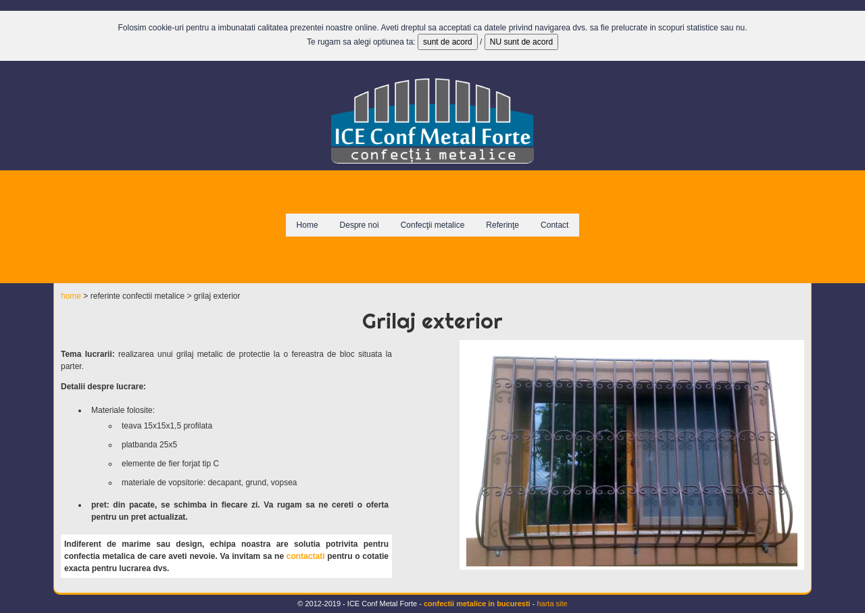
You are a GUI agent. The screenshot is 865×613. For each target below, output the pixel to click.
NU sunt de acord (521, 42)
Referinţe (502, 225)
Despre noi (359, 225)
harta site (552, 603)
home (71, 296)
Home (307, 225)
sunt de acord (447, 42)
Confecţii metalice (433, 225)
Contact (554, 225)
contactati (306, 556)
